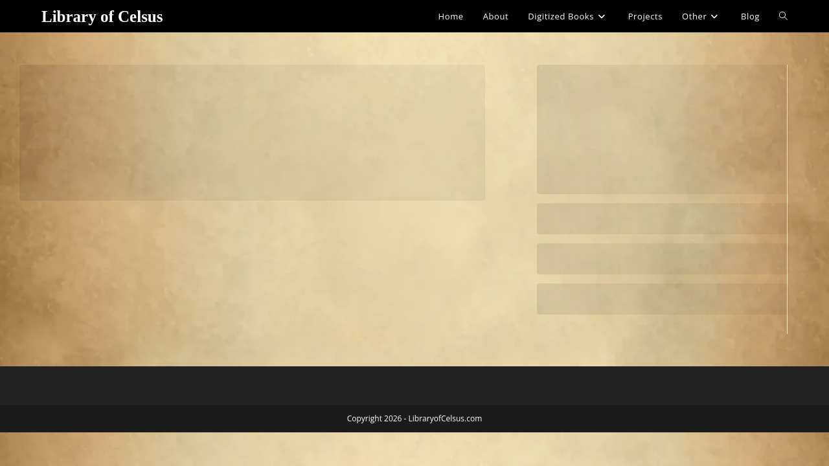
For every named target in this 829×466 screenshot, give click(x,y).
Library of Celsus (102, 16)
